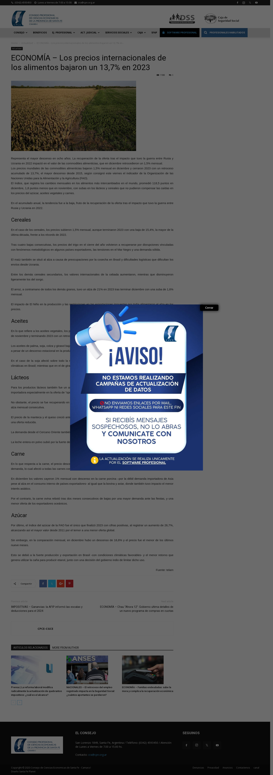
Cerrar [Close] (209, 307)
